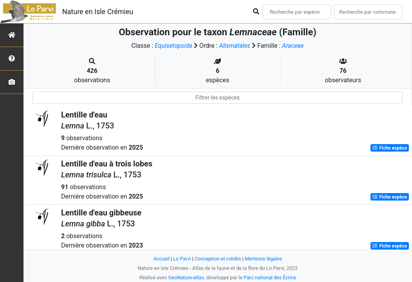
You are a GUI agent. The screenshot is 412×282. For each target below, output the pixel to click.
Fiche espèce (389, 148)
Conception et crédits (218, 259)
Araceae (294, 45)
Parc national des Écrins (270, 277)
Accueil (160, 259)
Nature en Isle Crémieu (98, 11)
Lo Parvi (181, 259)
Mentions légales (264, 259)
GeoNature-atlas (185, 277)
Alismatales (235, 45)
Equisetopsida (173, 45)
